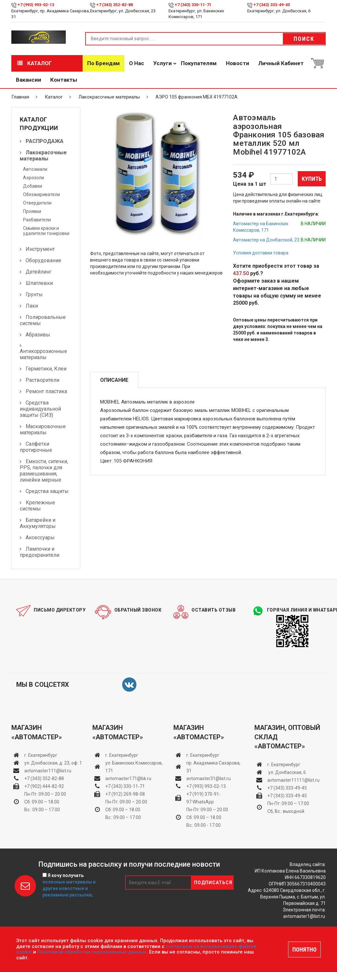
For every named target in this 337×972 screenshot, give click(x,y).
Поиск (304, 38)
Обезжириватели (41, 194)
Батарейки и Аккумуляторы (38, 523)
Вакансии (28, 79)
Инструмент (40, 249)
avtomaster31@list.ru (208, 778)
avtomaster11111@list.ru (293, 780)
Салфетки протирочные (36, 447)
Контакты (63, 79)
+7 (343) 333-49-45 (271, 4)
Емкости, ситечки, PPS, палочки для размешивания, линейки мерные (44, 470)
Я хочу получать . (69, 885)
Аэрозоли (33, 177)
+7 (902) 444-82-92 (44, 786)
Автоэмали (35, 169)
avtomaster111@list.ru (47, 770)
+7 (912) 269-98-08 (125, 794)
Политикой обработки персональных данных (91, 952)
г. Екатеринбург (41, 755)
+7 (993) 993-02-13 (206, 786)
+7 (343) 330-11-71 (193, 4)
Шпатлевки (39, 283)
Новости (237, 63)
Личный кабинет (281, 63)
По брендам (103, 63)
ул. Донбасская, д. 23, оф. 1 (53, 763)
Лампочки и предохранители (39, 552)
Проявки (32, 211)
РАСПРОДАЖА (45, 141)
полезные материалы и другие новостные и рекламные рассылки (69, 888)
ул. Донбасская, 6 (286, 772)
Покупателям (199, 63)
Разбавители (37, 219)
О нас (136, 63)
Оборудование (43, 260)
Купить (312, 178)
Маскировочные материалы (43, 429)
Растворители (42, 380)
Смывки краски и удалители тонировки (46, 231)
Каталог (34, 63)
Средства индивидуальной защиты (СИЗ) (40, 409)
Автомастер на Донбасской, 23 (266, 239)
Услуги (162, 63)
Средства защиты (47, 491)
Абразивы (38, 335)
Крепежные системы (37, 505)
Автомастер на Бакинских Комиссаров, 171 (260, 227)
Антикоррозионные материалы (43, 354)
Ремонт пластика (46, 391)
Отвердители (37, 202)
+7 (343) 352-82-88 (114, 4)
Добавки (32, 186)
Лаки (32, 306)
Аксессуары (40, 537)
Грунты (34, 294)
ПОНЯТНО (304, 949)
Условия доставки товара (260, 252)
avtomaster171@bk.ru (128, 778)
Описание (114, 380)
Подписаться (213, 882)
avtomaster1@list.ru (304, 916)
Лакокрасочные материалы (109, 97)
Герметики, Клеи (46, 369)
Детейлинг (39, 272)
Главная (20, 97)
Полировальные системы (43, 320)
